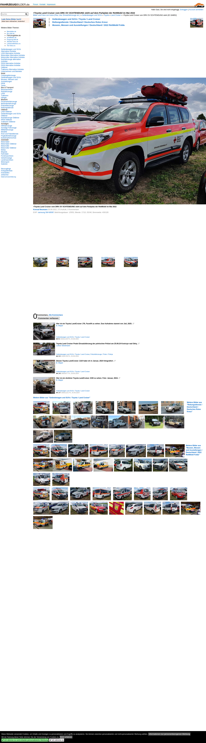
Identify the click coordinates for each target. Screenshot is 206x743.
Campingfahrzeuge (8, 75)
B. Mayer (59, 326)
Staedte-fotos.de (12, 41)
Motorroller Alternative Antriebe (13, 57)
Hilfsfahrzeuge (6, 126)
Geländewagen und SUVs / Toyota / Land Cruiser (76, 19)
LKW (3, 94)
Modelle (4, 132)
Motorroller (5, 146)
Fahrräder (5, 154)
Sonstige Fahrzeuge (8, 128)
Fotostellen (5, 173)
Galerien (4, 164)
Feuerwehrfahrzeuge (9, 102)
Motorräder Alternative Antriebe (13, 55)
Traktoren (4, 96)
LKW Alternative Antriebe (10, 53)
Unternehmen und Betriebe (11, 71)
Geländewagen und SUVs (92, 15)
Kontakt (43, 4)
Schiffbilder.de (11, 37)
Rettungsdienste (7, 108)
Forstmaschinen (7, 156)
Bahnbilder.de (11, 31)
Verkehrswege (6, 158)
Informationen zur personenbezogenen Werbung (169, 734)
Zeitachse (4, 175)
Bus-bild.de (10, 33)
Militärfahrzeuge (7, 130)
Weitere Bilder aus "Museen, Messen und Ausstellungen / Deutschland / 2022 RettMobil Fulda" (194, 450)
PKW (3, 83)
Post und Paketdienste (9, 134)
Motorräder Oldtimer (8, 144)
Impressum (51, 4)
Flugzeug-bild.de (12, 39)
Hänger (4, 98)
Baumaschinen (6, 90)
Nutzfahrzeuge (6, 92)
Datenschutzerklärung (8, 177)
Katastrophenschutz (8, 138)
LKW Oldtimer (6, 112)
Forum (35, 4)
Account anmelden (196, 10)
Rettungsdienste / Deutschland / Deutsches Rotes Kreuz (80, 22)
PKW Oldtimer (6, 120)
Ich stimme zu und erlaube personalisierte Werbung (25, 740)
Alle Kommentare (56, 315)
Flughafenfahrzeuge (8, 136)
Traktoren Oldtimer (8, 122)
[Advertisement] (72, 51)
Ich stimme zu (56, 740)
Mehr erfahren (66, 737)
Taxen (3, 86)
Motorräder (5, 142)
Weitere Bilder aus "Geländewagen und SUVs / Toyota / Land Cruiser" (61, 398)
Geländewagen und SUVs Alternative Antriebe (11, 50)
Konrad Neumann (40, 210)
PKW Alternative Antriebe (10, 63)
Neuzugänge (6, 169)
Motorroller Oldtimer (8, 148)
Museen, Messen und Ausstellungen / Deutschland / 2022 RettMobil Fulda (88, 25)
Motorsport (5, 162)
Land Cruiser (116, 15)
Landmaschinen (7, 160)
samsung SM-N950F (46, 212)
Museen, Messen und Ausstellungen (9, 80)
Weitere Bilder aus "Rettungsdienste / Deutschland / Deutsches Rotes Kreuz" (194, 407)
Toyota (106, 15)
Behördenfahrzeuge (8, 104)
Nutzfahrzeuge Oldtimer (10, 118)
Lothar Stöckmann (63, 346)
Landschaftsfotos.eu (13, 43)
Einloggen (184, 10)
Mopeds (4, 152)
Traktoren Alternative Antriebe (12, 69)
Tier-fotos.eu (11, 45)
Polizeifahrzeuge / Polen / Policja (101, 354)
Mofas (3, 150)
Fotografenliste (6, 171)
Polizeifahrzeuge (7, 106)
